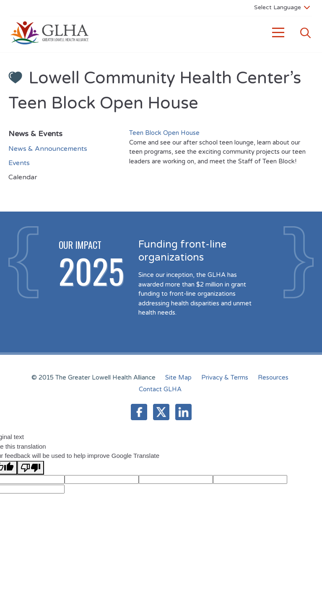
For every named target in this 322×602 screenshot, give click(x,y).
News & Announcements (47, 149)
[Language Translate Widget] (282, 7)
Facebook (139, 412)
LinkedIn (183, 412)
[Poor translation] (30, 468)
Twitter (161, 412)
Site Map (178, 377)
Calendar (22, 177)
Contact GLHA (160, 389)
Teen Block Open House (164, 133)
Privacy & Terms (224, 377)
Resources (273, 377)
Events (19, 163)
